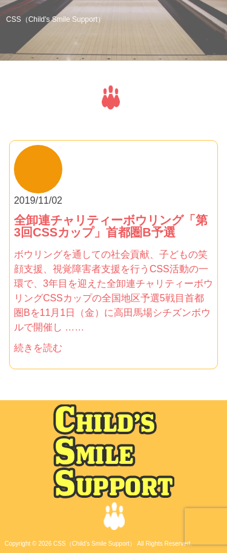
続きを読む (38, 348)
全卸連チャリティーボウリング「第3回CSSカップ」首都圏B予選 (111, 226)
